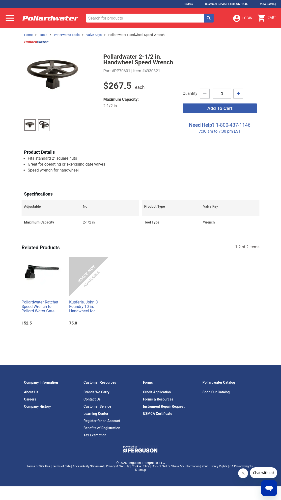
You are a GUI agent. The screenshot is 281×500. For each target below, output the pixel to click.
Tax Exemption (95, 435)
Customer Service (97, 406)
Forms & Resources (158, 399)
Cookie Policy (141, 466)
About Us (31, 392)
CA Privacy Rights (241, 466)
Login (242, 18)
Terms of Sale (61, 466)
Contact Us (92, 399)
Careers (30, 399)
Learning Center (96, 414)
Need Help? (202, 125)
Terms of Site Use (38, 466)
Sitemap (140, 470)
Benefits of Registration (102, 428)
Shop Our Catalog (216, 392)
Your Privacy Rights (214, 466)
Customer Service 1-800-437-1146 (226, 4)
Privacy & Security (118, 466)
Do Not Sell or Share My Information (176, 466)
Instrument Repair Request (164, 406)
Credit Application (157, 392)
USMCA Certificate (157, 414)
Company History (37, 406)
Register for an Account (102, 421)
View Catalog (268, 4)
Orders (188, 4)
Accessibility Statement (88, 466)
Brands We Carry (97, 392)
